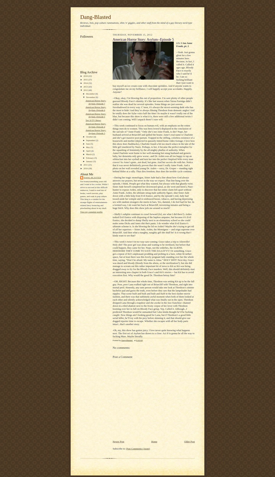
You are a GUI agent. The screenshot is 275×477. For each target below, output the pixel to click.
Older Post (189, 441)
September (91, 140)
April (88, 151)
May (88, 147)
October (90, 137)
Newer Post (118, 441)
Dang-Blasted (95, 17)
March (89, 154)
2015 (85, 79)
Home (154, 441)
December (90, 94)
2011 (85, 165)
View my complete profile (91, 212)
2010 (85, 168)
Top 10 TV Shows (93, 120)
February (90, 158)
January (89, 161)
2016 (85, 76)
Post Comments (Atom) (138, 448)
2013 (85, 87)
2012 (85, 90)
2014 (85, 83)
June (88, 144)
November (91, 97)
